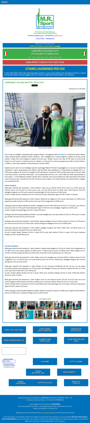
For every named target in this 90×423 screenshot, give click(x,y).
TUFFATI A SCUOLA (45, 383)
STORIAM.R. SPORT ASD (38, 372)
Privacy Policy (40, 38)
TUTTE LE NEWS (76, 362)
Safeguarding (50, 38)
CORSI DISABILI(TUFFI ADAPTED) (45, 330)
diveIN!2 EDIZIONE (21, 383)
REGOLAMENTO (69, 372)
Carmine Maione (59, 421)
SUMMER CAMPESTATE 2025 (45, 340)
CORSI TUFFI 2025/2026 (14, 330)
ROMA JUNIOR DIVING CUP (14, 340)
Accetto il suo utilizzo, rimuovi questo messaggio (45, 46)
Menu (5, 2)
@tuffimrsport (39, 35)
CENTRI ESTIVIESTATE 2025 (76, 330)
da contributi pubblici (47, 412)
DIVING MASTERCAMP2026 (76, 340)
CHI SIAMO (45, 362)
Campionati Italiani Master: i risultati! (24, 82)
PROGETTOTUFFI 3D (76, 383)
